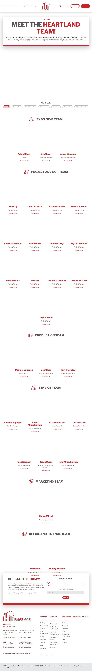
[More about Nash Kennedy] (24, 452)
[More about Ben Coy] (13, 197)
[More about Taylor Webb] (46, 308)
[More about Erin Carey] (46, 144)
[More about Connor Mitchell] (79, 271)
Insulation (43, 648)
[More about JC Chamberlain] (57, 413)
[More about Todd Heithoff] (13, 271)
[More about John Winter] (35, 234)
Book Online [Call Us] (74, 6)
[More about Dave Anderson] (79, 197)
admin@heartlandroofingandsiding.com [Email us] (17, 653)
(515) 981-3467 (9, 647)
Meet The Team (54, 624)
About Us (10, 6)
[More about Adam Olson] (24, 144)
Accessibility (57, 666)
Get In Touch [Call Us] (85, 6)
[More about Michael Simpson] (24, 360)
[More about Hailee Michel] (46, 506)
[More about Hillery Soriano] (57, 559)
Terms (51, 666)
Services (4, 6)
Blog (63, 639)
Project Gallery (26, 6)
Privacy (5, 668)
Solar (41, 645)
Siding (42, 636)
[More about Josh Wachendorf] (57, 271)
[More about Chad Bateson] (35, 197)
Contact (85, 616)
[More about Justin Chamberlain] (35, 414)
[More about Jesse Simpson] (68, 144)
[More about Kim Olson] (35, 559)
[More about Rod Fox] (35, 271)
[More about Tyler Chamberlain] (68, 452)
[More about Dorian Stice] (79, 413)
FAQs (63, 631)
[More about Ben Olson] (46, 360)
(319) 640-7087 (26, 637)
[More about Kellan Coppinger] (13, 413)
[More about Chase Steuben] (57, 197)
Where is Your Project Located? (65, 589)
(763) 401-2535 (9, 637)
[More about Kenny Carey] (57, 234)
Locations (53, 647)
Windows (43, 639)
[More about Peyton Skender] (79, 234)
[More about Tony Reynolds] (68, 360)
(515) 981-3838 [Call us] (65, 6)
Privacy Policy (45, 666)
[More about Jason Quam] (46, 453)
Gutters (42, 642)
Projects (64, 642)
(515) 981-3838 (26, 647)
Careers (52, 621)
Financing (33, 6)
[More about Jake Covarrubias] (13, 234)
